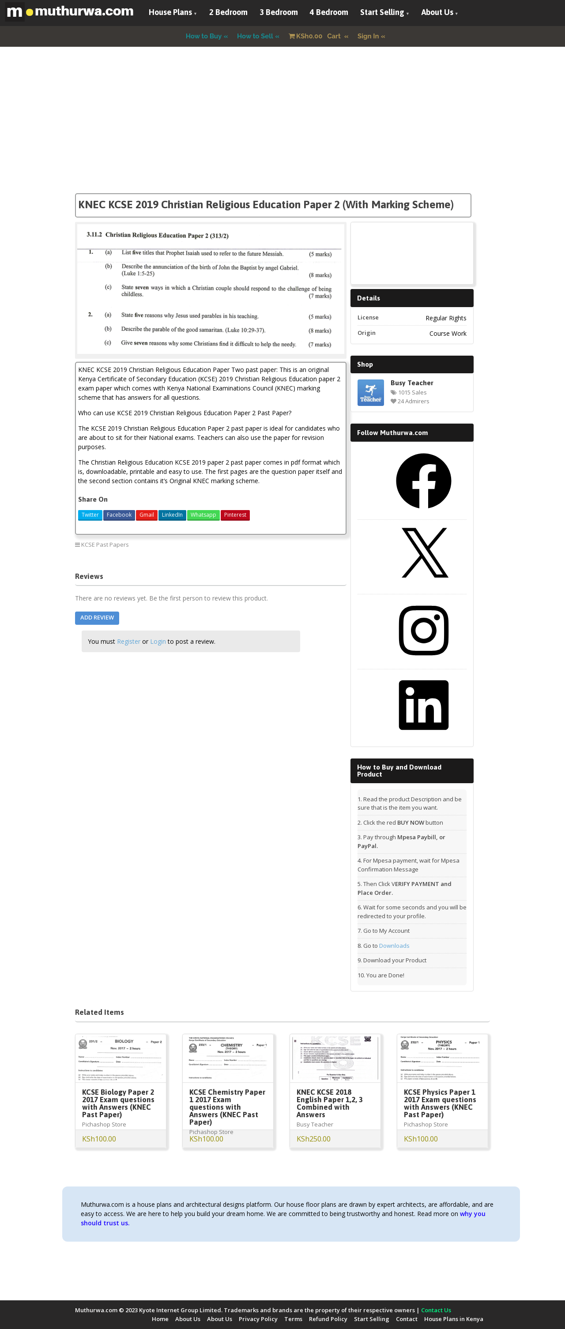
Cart (316, 36)
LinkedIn (172, 514)
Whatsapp (203, 514)
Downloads (394, 946)
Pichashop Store (104, 1124)
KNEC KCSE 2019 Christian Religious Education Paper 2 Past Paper (274, 548)
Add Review (97, 617)
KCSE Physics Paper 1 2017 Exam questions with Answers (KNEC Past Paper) (440, 1103)
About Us (437, 12)
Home (160, 1319)
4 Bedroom (329, 12)
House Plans (170, 12)
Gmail (146, 514)
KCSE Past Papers (105, 544)
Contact (407, 1319)
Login (158, 641)
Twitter (90, 514)
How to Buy (204, 36)
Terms (293, 1319)
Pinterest (235, 514)
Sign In (368, 36)
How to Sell (255, 36)
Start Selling (382, 12)
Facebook (119, 514)
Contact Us (436, 1310)
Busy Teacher (412, 383)
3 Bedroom (279, 12)
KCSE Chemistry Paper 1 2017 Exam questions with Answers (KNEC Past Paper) (227, 1107)
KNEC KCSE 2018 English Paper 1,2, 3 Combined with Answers (330, 1103)
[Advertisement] (282, 131)
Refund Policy (328, 1319)
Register (128, 641)
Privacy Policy (258, 1319)
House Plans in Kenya (453, 1319)
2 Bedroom (228, 12)
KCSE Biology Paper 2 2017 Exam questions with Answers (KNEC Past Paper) (118, 1103)
